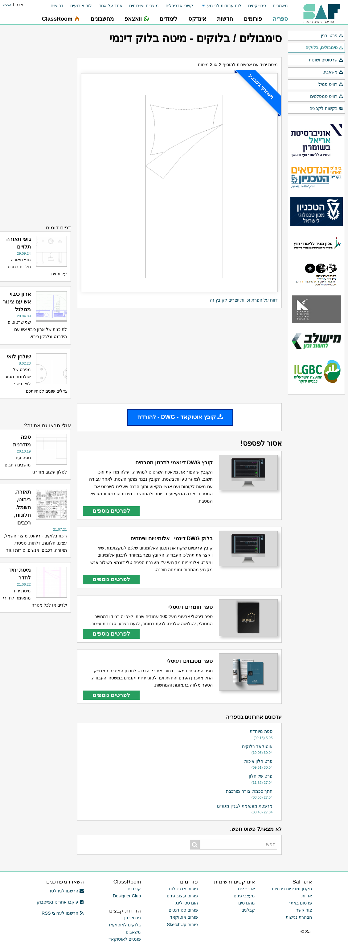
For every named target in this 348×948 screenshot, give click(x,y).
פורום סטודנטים (183, 910)
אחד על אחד (110, 5)
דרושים (57, 5)
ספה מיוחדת (261, 731)
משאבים (332, 72)
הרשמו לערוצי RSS (63, 913)
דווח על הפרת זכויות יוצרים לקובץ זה (244, 300)
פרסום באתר (300, 902)
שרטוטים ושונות (326, 60)
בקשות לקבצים (326, 108)
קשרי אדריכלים (179, 5)
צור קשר (304, 910)
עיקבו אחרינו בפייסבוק (60, 902)
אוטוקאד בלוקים (257, 746)
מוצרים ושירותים (144, 5)
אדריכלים (246, 888)
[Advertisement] (179, 355)
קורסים (134, 888)
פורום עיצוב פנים (182, 895)
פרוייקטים (257, 5)
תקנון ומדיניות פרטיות (292, 888)
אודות (306, 895)
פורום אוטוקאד (184, 917)
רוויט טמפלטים (326, 96)
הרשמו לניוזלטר (66, 890)
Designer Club (127, 895)
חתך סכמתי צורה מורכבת (249, 791)
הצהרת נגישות (299, 917)
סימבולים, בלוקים (324, 47)
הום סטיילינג (186, 902)
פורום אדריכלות (183, 888)
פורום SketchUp (182, 924)
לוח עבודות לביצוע (224, 5)
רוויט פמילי (330, 84)
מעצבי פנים (244, 895)
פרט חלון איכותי (258, 761)
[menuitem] (277, 5)
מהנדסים (246, 902)
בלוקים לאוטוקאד (124, 924)
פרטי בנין (332, 35)
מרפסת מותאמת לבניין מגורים (244, 806)
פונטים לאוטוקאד (124, 939)
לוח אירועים (81, 5)
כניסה (7, 4)
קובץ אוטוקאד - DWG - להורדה (180, 417)
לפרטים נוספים (111, 510)
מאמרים (280, 5)
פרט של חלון (260, 776)
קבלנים (248, 910)
